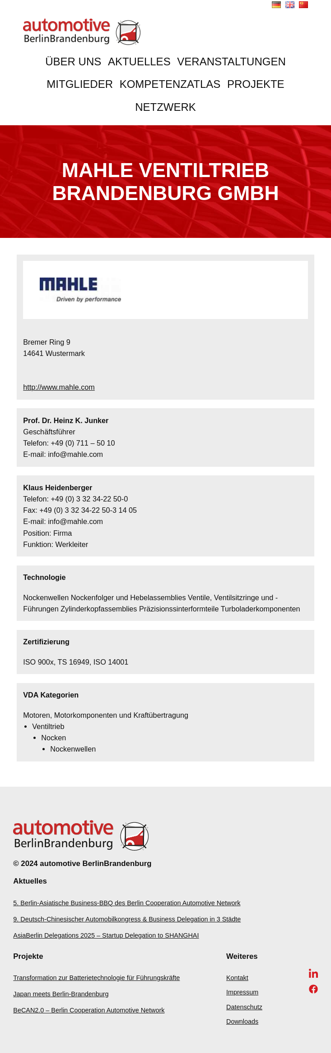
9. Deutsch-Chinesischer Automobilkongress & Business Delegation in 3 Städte (127, 919)
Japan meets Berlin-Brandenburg (60, 994)
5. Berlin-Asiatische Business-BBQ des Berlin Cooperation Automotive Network (126, 903)
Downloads (242, 1021)
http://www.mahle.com (59, 387)
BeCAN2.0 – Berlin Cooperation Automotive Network (88, 1010)
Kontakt (237, 977)
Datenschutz (244, 1007)
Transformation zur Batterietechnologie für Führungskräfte (96, 977)
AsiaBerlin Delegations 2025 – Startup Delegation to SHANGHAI (106, 935)
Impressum (242, 992)
